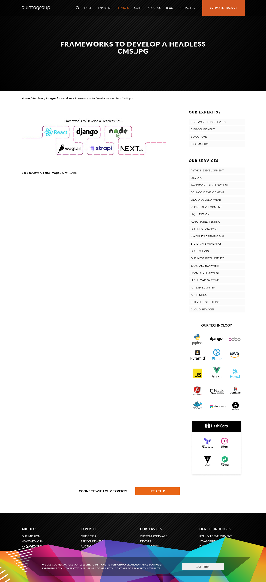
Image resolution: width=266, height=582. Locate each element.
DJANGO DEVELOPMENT (207, 192)
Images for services (59, 98)
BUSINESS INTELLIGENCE (207, 258)
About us (154, 7)
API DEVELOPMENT (204, 287)
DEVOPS (196, 178)
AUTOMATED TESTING (205, 222)
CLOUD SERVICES (203, 309)
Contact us (187, 7)
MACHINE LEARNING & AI (207, 236)
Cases (138, 7)
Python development (215, 536)
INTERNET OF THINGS (205, 302)
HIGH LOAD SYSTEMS (205, 280)
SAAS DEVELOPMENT (205, 265)
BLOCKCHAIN (200, 251)
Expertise (104, 7)
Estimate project (223, 7)
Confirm (203, 566)
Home (88, 7)
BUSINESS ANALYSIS (204, 229)
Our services (151, 529)
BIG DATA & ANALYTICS (206, 244)
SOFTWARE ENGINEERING (208, 122)
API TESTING (199, 295)
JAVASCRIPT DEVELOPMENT (209, 185)
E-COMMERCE (200, 144)
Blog (169, 7)
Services (123, 7)
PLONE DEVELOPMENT (206, 207)
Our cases (88, 536)
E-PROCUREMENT (203, 129)
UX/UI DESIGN (200, 214)
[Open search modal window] (77, 8)
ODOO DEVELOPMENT (206, 200)
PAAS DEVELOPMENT (205, 273)
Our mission (31, 536)
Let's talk (157, 491)
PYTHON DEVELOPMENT (207, 170)
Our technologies (215, 529)
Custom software (153, 536)
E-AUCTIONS (199, 137)
